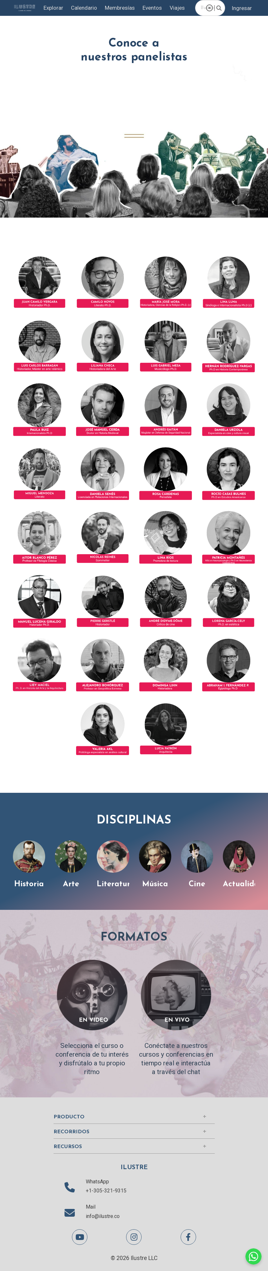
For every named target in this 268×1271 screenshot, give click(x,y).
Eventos (154, 8)
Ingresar (241, 8)
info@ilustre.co (103, 1216)
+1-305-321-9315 (106, 1191)
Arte (70, 884)
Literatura (115, 884)
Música (156, 884)
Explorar (50, 8)
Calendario (82, 8)
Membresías (120, 8)
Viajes (182, 8)
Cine (198, 884)
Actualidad (243, 884)
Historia (28, 884)
